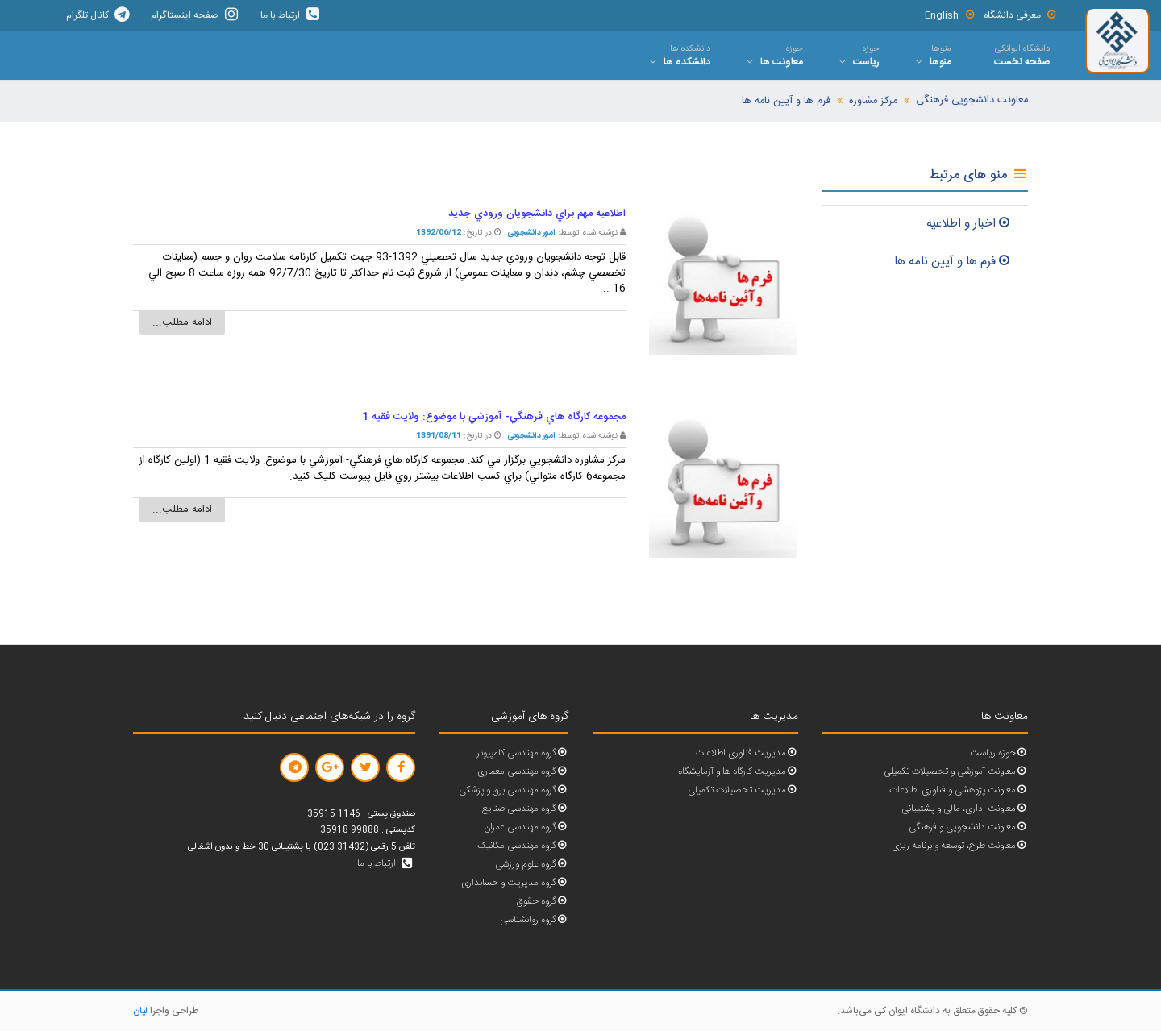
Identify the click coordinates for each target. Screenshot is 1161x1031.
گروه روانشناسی (534, 920)
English (950, 15)
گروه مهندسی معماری (522, 771)
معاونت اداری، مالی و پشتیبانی (964, 809)
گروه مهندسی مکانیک (522, 846)
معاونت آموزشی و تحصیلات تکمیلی (956, 771)
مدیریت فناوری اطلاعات (747, 753)
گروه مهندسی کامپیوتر (522, 753)
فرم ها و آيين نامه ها (953, 262)
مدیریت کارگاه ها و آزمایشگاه (738, 771)
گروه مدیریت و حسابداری (514, 883)
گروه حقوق (542, 901)
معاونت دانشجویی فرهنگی (972, 100)
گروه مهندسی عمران (526, 827)
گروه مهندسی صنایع (525, 809)
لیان (140, 1011)
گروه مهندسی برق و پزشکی (513, 790)
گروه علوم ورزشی (531, 864)
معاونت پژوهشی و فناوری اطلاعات (958, 790)
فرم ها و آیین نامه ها (786, 101)
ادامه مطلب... (182, 322)
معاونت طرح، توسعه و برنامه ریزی (960, 846)
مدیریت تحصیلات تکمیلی (743, 790)
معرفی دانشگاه (1021, 15)
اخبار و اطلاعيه (969, 224)
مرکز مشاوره (873, 101)
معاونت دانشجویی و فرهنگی (968, 827)
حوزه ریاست (999, 753)
